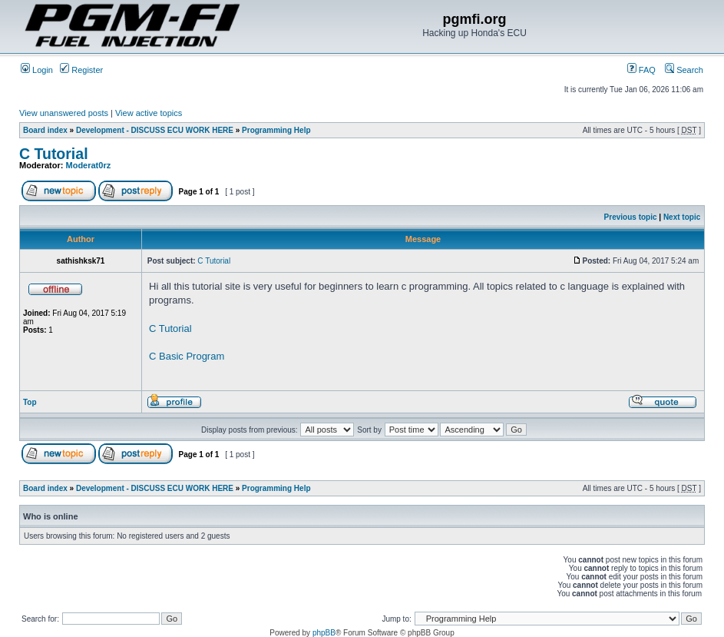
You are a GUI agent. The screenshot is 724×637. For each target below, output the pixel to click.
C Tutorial (53, 153)
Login (37, 70)
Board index (45, 130)
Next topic (681, 217)
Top (30, 402)
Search (684, 70)
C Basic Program (186, 356)
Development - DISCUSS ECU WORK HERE (154, 130)
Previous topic (630, 217)
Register (81, 70)
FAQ (641, 70)
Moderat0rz (88, 165)
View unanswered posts (63, 113)
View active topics (148, 113)
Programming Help (276, 130)
